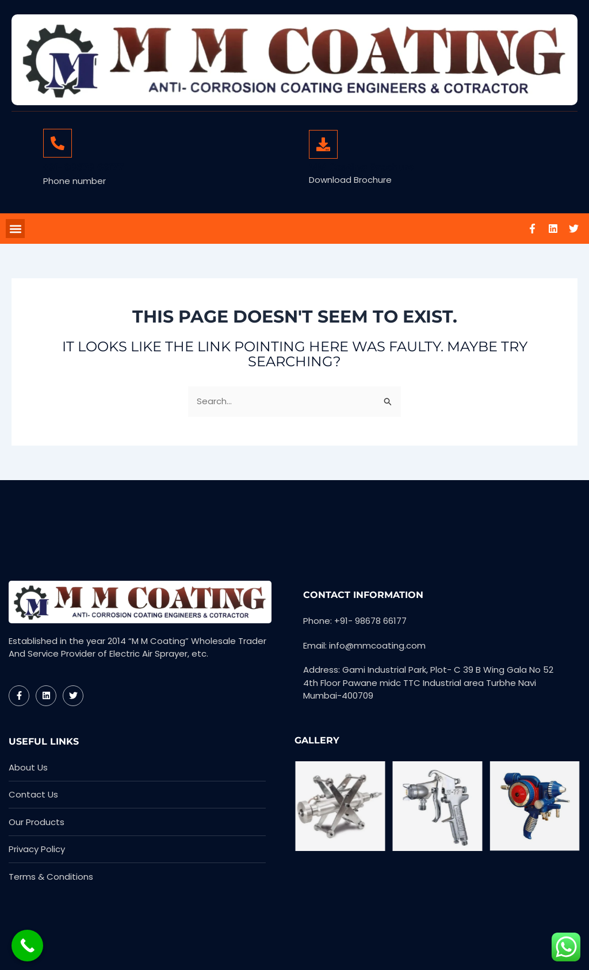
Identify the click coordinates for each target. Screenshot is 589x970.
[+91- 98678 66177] (57, 143)
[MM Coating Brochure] (323, 144)
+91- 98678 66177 (83, 167)
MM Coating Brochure (361, 167)
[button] (15, 229)
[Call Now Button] (27, 945)
